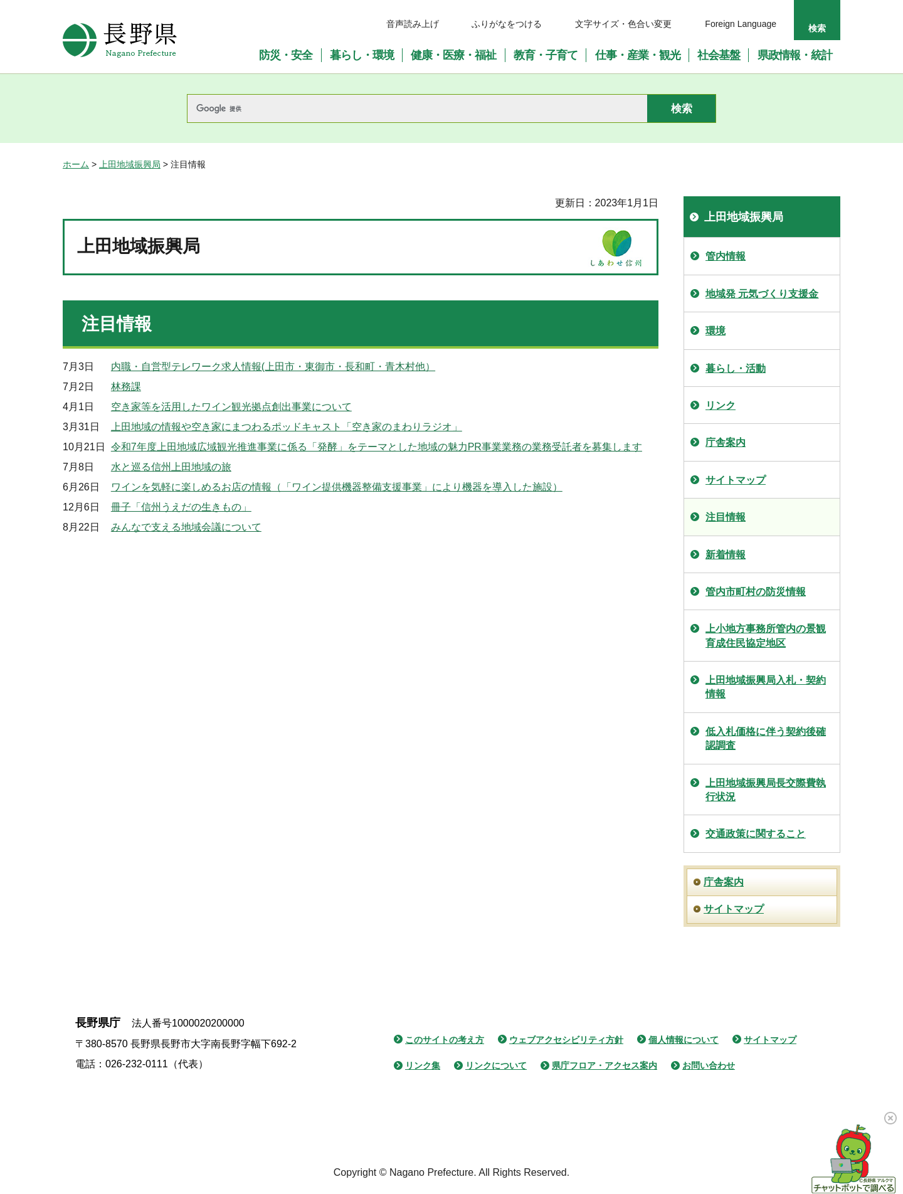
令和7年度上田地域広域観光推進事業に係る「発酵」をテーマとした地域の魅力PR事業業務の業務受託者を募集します (376, 446)
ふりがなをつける (507, 24)
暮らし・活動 (735, 368)
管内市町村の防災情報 (755, 591)
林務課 (126, 386)
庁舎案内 (725, 442)
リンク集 (422, 1065)
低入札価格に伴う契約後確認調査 (765, 738)
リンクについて (496, 1065)
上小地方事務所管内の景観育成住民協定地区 (765, 635)
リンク (720, 405)
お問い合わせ (708, 1065)
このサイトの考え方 (444, 1040)
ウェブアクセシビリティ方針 (566, 1040)
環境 (715, 330)
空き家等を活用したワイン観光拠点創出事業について (231, 406)
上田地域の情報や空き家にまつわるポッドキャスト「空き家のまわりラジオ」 (286, 426)
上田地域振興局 (130, 164)
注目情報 (725, 517)
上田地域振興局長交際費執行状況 (765, 790)
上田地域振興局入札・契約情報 (765, 687)
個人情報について (683, 1040)
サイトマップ (735, 480)
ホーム (76, 164)
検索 (817, 28)
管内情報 (725, 256)
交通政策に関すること (755, 833)
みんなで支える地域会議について (186, 527)
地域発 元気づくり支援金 (761, 293)
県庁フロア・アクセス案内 (604, 1065)
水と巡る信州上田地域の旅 (171, 467)
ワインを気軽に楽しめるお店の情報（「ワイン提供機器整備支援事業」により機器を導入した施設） (336, 487)
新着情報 (725, 554)
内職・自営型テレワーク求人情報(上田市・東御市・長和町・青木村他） (273, 366)
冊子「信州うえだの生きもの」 (181, 507)
